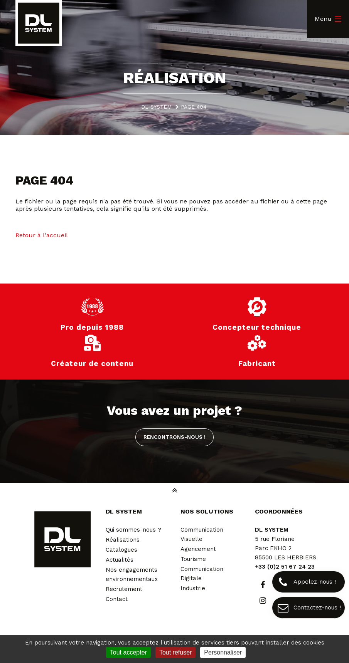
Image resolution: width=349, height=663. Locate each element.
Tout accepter (128, 652)
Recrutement (124, 589)
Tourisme (193, 559)
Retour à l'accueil (41, 235)
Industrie (192, 588)
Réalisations (123, 539)
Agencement (198, 549)
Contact (117, 599)
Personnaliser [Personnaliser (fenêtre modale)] (223, 652)
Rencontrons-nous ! (174, 437)
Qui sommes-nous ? (133, 529)
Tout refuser (175, 652)
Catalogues (121, 549)
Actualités (119, 559)
